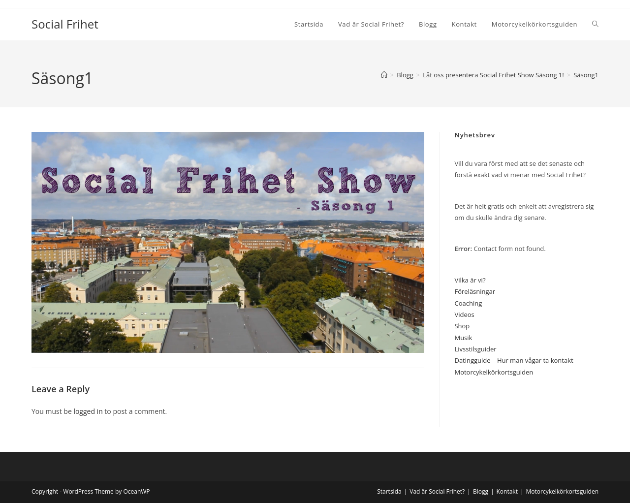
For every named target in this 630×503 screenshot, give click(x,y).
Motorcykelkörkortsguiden (493, 372)
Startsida (389, 491)
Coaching (468, 303)
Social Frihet (65, 24)
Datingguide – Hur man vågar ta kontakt (513, 360)
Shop (462, 325)
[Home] (384, 74)
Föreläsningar (474, 291)
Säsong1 (585, 74)
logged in (87, 411)
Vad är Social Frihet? (437, 491)
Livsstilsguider (475, 349)
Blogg (480, 491)
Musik (463, 337)
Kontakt (507, 491)
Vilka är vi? (469, 280)
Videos (464, 314)
